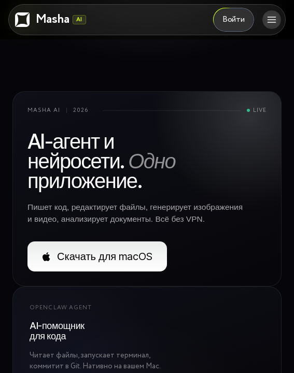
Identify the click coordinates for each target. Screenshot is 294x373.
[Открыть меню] (271, 19)
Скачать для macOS (97, 256)
